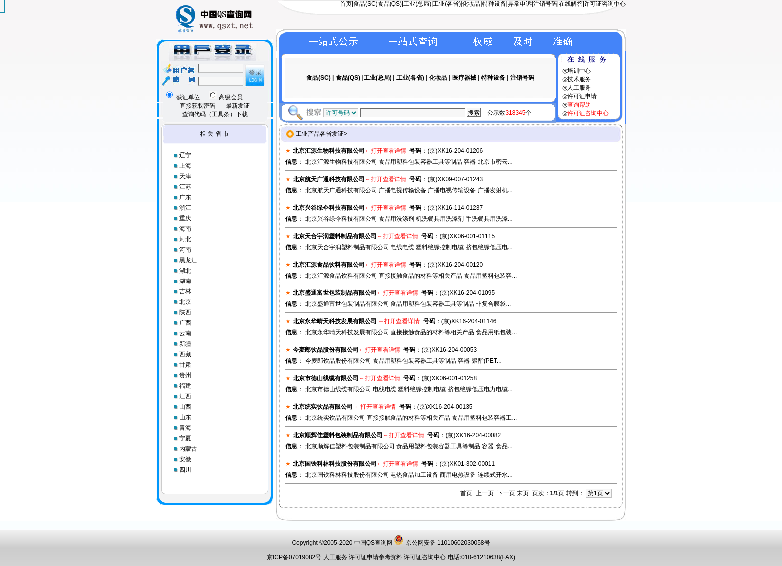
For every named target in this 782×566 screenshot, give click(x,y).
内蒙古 (188, 448)
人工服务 (579, 87)
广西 (185, 322)
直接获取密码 (197, 105)
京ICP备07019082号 (294, 557)
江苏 (185, 186)
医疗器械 (464, 77)
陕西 (185, 312)
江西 (185, 396)
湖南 (185, 281)
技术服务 (579, 79)
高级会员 (225, 97)
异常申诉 (520, 3)
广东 (185, 197)
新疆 (185, 343)
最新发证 (238, 105)
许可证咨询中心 (605, 3)
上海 (185, 165)
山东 (185, 417)
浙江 (185, 207)
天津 (185, 176)
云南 (185, 333)
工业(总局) (417, 3)
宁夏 (185, 438)
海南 (185, 228)
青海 (185, 427)
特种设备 (494, 3)
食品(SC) (365, 3)
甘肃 (185, 364)
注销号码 (545, 3)
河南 (185, 249)
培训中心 (579, 70)
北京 (185, 301)
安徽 (185, 459)
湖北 (185, 270)
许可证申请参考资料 (376, 557)
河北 (185, 239)
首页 (346, 3)
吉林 (185, 291)
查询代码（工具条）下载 (215, 114)
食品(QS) (390, 3)
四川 (185, 469)
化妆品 (471, 3)
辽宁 (185, 155)
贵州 (185, 375)
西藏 (185, 354)
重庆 (185, 218)
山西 (185, 406)
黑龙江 (188, 260)
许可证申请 (582, 96)
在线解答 (571, 3)
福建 (185, 385)
